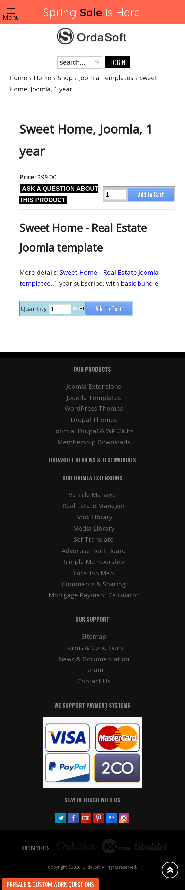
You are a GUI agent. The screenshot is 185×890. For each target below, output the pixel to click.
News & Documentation (93, 659)
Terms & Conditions (94, 647)
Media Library (93, 528)
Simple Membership (94, 561)
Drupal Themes (94, 419)
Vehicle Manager (94, 494)
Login (117, 62)
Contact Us (93, 681)
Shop (65, 77)
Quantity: (35, 309)
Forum (93, 670)
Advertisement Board (94, 550)
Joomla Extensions (93, 386)
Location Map (93, 573)
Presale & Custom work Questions (50, 884)
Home (18, 77)
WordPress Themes (94, 408)
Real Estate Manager (93, 505)
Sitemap (93, 636)
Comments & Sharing (94, 584)
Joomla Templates (106, 77)
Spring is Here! (92, 12)
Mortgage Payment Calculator (94, 595)
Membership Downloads (93, 442)
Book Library (93, 517)
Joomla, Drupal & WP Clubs (94, 431)
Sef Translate (94, 539)
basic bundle (139, 283)
